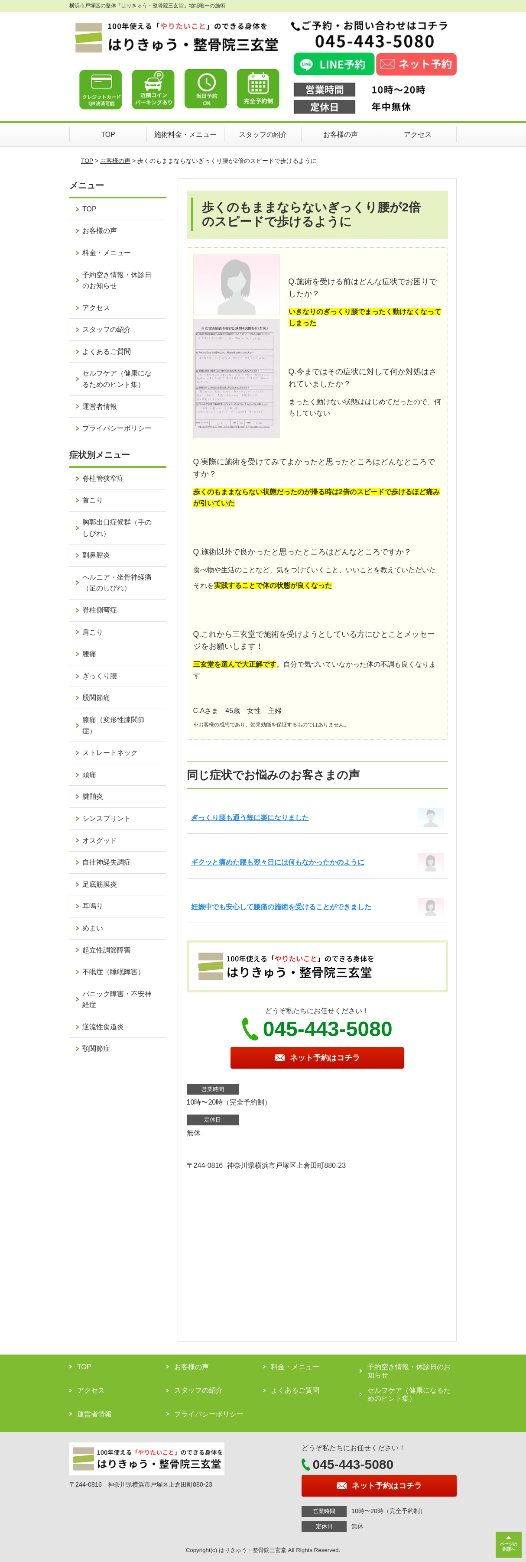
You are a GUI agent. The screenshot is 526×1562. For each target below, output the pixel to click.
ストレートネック (110, 752)
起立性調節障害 (106, 950)
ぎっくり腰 (99, 676)
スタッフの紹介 (263, 134)
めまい (92, 928)
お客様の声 (340, 134)
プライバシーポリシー (117, 428)
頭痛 (89, 774)
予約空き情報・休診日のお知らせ (117, 280)
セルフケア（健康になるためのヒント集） (117, 378)
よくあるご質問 (106, 351)
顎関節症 (96, 1048)
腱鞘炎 (92, 796)
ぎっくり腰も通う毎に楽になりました (250, 817)
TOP (108, 134)
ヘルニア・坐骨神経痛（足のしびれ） (117, 583)
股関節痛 (96, 697)
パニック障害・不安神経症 (117, 999)
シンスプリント (106, 818)
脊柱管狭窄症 (103, 478)
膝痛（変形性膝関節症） (113, 725)
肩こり (92, 632)
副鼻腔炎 (96, 555)
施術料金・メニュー (185, 134)
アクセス (418, 134)
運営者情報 (99, 406)
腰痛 (89, 654)
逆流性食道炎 (103, 1027)
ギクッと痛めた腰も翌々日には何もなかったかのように (277, 862)
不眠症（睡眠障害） (113, 971)
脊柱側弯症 (99, 610)
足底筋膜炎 (99, 884)
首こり (92, 500)
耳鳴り (92, 906)
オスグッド (99, 840)
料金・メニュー (106, 252)
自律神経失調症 (106, 862)
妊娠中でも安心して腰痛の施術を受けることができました (281, 907)
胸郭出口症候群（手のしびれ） (117, 528)
